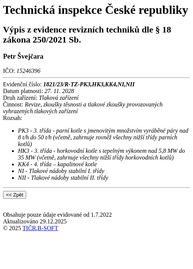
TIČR (29, 228)
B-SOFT (47, 228)
